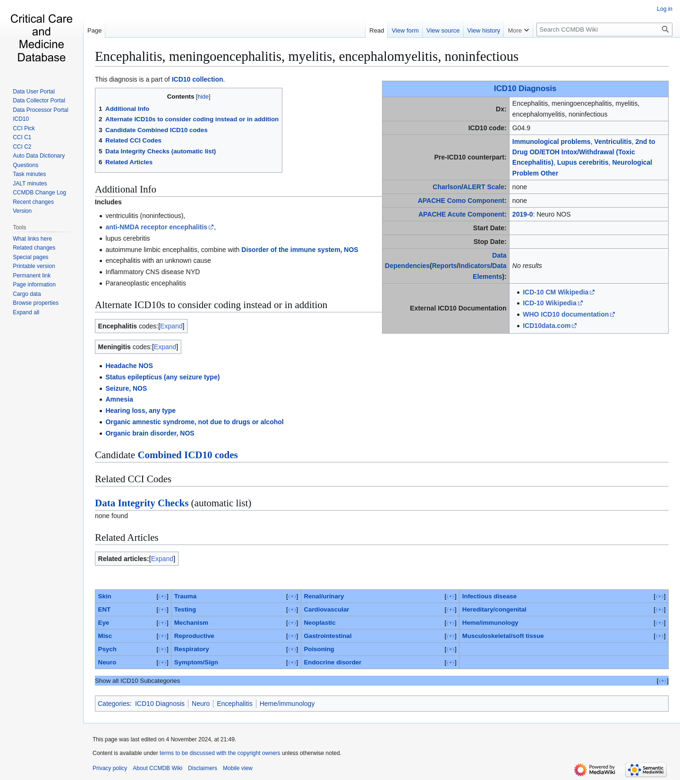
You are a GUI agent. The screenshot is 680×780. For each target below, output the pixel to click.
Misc (105, 635)
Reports (444, 265)
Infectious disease (489, 596)
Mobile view (238, 768)
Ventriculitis (612, 141)
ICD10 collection (197, 79)
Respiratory (191, 649)
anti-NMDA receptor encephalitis (156, 227)
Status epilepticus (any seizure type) (162, 377)
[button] (26, 312)
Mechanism (191, 622)
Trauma (185, 596)
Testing (185, 609)
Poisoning (319, 649)
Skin (104, 596)
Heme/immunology (490, 622)
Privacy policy (110, 768)
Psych (107, 649)
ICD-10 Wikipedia (549, 303)
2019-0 (522, 214)
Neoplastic (319, 622)
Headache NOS (129, 365)
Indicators (475, 265)
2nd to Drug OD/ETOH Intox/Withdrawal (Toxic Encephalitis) (583, 152)
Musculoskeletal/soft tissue (503, 635)
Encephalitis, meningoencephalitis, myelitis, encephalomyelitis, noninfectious (306, 56)
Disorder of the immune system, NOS (299, 249)
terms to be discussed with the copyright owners (220, 753)
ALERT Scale (483, 187)
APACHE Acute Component (461, 214)
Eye (104, 622)
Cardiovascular (326, 609)
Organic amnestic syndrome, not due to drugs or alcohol (194, 422)
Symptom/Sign (196, 662)
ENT (104, 609)
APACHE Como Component (461, 200)
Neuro (107, 662)
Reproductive (194, 635)
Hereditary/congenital (494, 609)
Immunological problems (551, 141)
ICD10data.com (546, 325)
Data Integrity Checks (141, 503)
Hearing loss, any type (140, 410)
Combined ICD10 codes (187, 455)
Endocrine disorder (332, 662)
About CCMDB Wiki (157, 768)
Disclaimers (202, 768)
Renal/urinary (324, 596)
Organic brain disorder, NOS (149, 433)
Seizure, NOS (126, 388)
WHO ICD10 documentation (566, 314)
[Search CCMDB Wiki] (604, 29)
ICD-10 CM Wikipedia (555, 292)
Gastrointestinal (327, 635)
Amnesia (119, 399)
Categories (114, 703)
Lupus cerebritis (583, 162)
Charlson (447, 187)
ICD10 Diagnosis (525, 88)
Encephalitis (235, 703)
